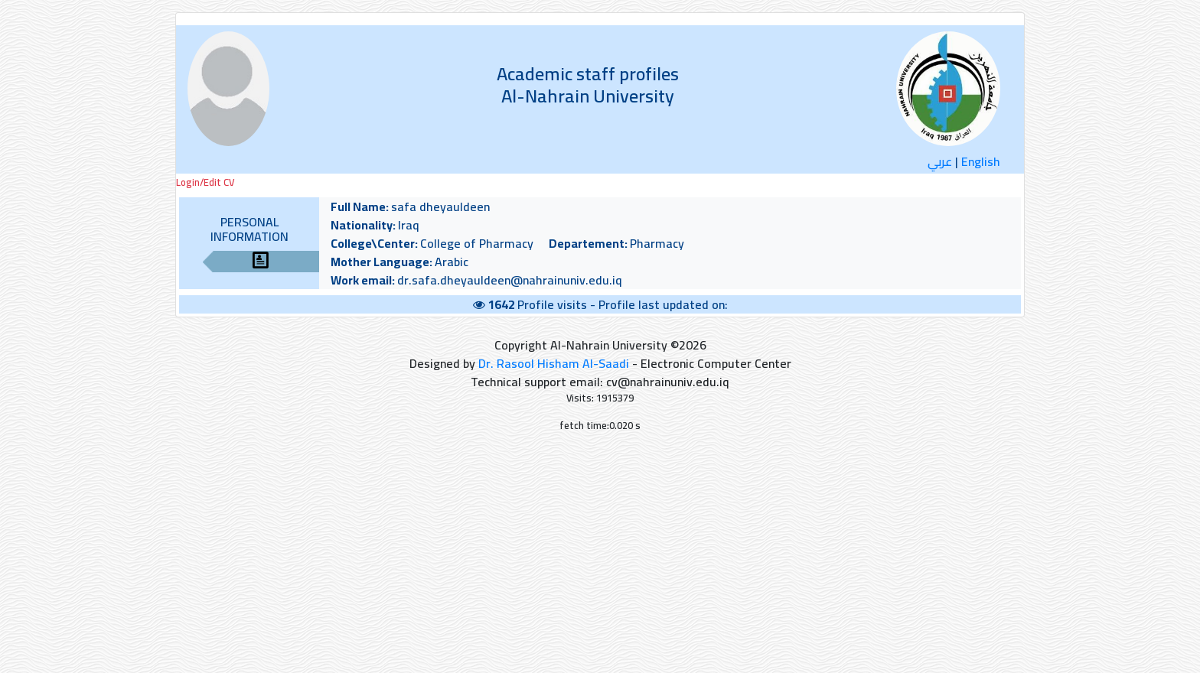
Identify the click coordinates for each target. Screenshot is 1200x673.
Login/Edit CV (205, 182)
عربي (940, 161)
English (980, 161)
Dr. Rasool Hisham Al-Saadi (553, 363)
